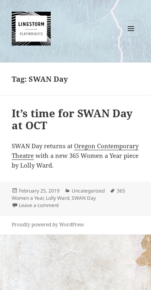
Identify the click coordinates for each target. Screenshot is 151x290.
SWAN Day (84, 198)
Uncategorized (88, 190)
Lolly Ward (57, 198)
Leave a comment (39, 205)
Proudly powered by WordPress (48, 224)
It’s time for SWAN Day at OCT (72, 119)
